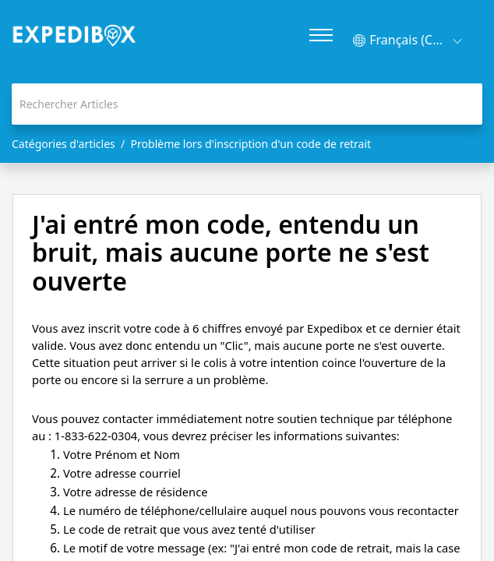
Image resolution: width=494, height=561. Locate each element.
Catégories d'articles (63, 143)
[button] (407, 40)
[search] (247, 104)
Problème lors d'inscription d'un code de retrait (251, 143)
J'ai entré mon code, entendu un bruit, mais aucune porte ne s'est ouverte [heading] (230, 252)
